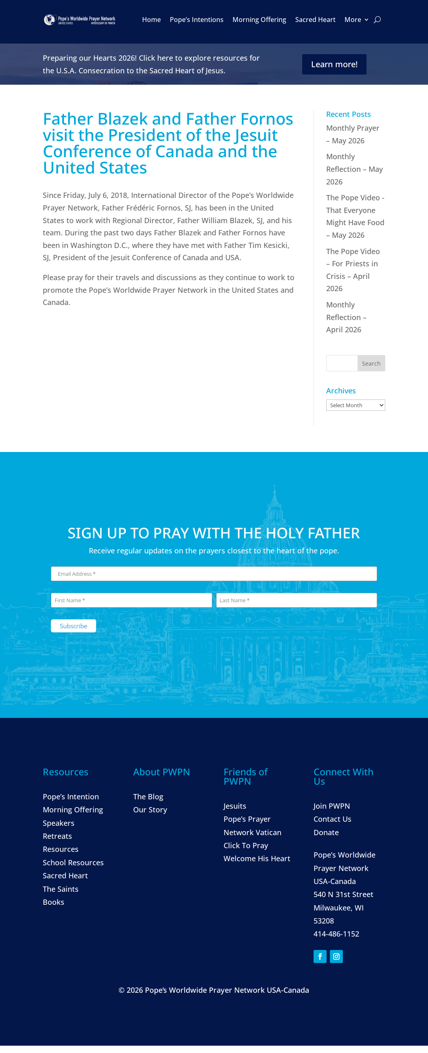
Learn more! (334, 64)
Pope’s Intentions (197, 19)
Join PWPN (332, 806)
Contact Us (332, 819)
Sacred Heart (315, 19)
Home (151, 19)
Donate (326, 832)
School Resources (73, 862)
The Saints (61, 889)
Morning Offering (259, 19)
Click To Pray (246, 845)
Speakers (59, 823)
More (353, 19)
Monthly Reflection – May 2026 (354, 168)
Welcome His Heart (257, 858)
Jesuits (235, 806)
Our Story (150, 809)
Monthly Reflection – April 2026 (346, 317)
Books (53, 902)
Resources (61, 849)
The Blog (148, 796)
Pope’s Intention (71, 796)
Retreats (57, 836)
